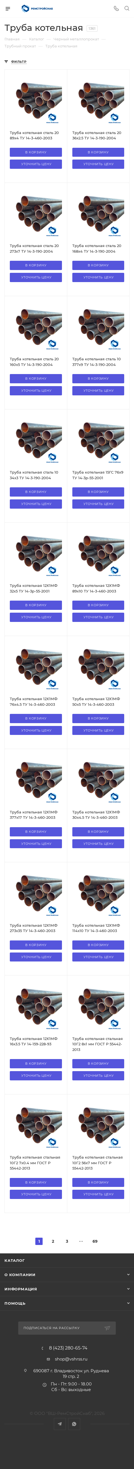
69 (95, 1241)
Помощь (15, 1303)
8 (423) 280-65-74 (68, 1348)
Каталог (14, 1260)
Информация (20, 1289)
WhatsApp (74, 1424)
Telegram (60, 1424)
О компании (20, 1274)
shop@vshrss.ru (71, 1359)
